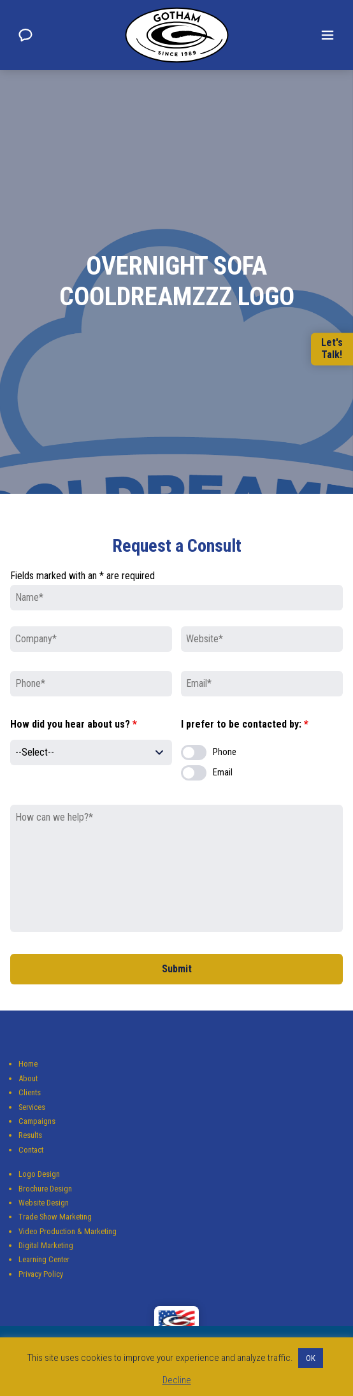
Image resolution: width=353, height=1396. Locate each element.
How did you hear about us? (73, 724)
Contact (30, 1150)
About (28, 1078)
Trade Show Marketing (55, 1216)
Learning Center (43, 1259)
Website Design (43, 1202)
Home (28, 1064)
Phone (224, 752)
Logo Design (39, 1174)
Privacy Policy (40, 1274)
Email (223, 772)
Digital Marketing (45, 1245)
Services (31, 1107)
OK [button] (310, 1358)
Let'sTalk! (332, 349)
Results (30, 1135)
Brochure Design (45, 1188)
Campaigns (36, 1121)
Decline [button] (176, 1380)
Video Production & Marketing (67, 1231)
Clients (29, 1092)
